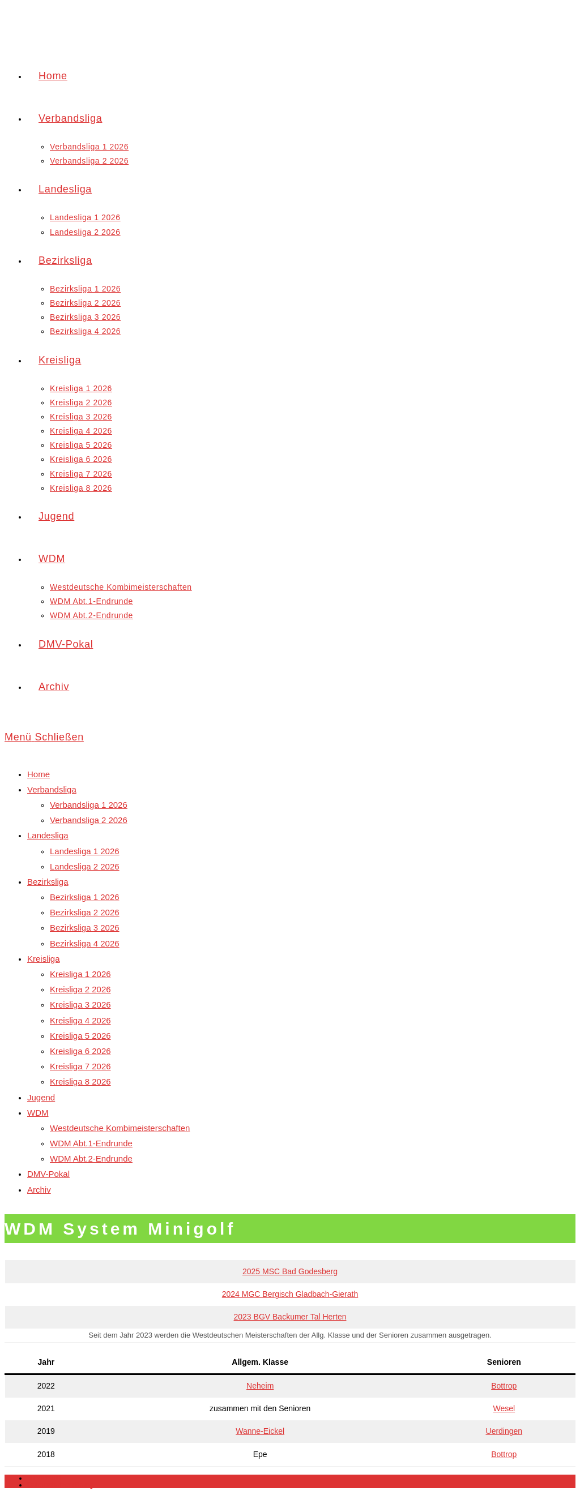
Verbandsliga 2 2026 (88, 820)
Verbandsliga (51, 789)
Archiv (39, 1189)
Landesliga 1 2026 (85, 851)
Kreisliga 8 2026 (80, 1081)
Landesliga (48, 835)
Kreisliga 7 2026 (80, 1066)
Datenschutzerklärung (60, 1485)
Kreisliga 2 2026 (80, 989)
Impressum (44, 1478)
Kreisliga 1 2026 (80, 974)
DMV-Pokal (48, 1174)
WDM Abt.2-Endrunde (91, 1158)
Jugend (41, 1097)
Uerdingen (504, 1431)
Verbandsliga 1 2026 (88, 804)
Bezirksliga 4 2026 (85, 943)
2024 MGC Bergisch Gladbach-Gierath (290, 1294)
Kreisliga (43, 958)
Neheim (260, 1385)
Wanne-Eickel (260, 1431)
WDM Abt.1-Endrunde (91, 1143)
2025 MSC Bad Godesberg (290, 1271)
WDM (38, 1112)
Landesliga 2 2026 (85, 866)
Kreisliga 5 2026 (80, 1035)
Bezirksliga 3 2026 (85, 927)
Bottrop (504, 1385)
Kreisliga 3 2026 (80, 1004)
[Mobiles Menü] (44, 737)
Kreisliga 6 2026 (80, 1051)
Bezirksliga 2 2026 (85, 912)
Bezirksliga (48, 881)
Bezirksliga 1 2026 (85, 897)
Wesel (504, 1408)
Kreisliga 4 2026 (80, 1020)
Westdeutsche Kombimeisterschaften (120, 1128)
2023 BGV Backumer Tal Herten (290, 1316)
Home (38, 774)
